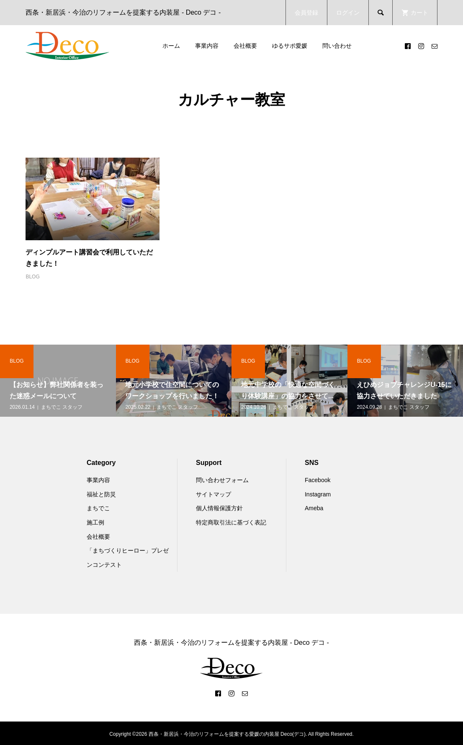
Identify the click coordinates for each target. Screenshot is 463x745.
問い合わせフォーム (222, 480)
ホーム (171, 45)
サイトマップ (213, 494)
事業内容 (207, 45)
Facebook (317, 480)
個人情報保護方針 (219, 508)
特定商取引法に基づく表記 (231, 522)
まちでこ (98, 508)
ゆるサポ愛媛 (289, 45)
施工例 (95, 522)
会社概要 (245, 45)
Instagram (318, 494)
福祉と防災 (101, 494)
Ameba (314, 508)
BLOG (32, 277)
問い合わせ (337, 45)
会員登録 (306, 12)
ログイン (348, 12)
